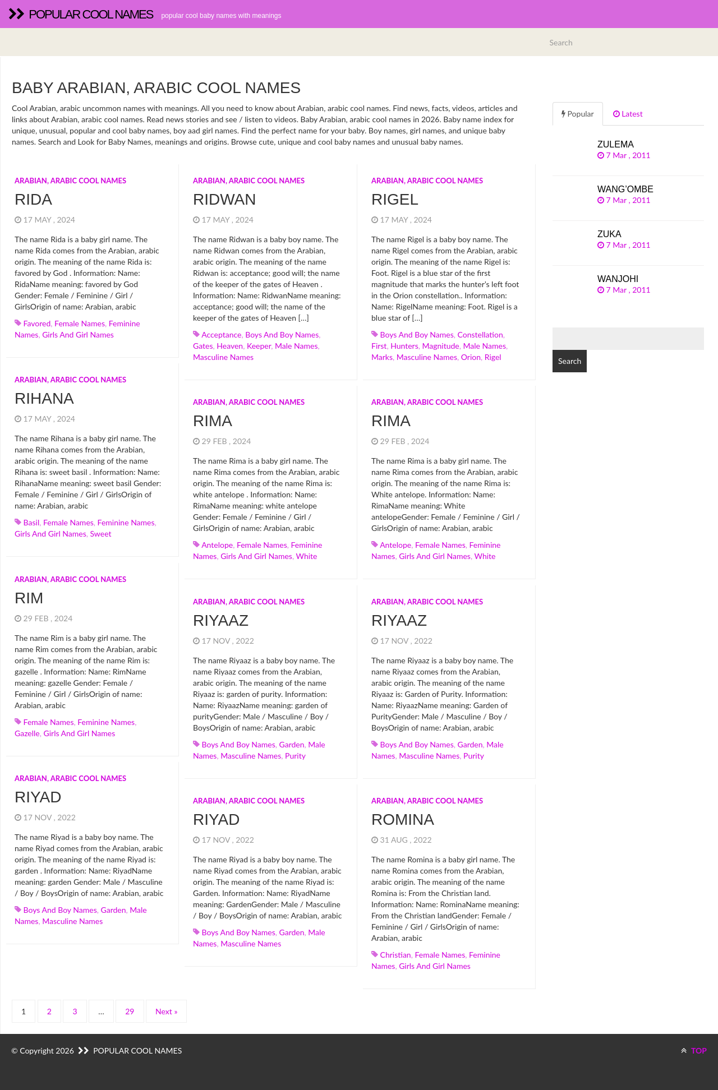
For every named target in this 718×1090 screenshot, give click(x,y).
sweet (100, 533)
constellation (480, 334)
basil (32, 522)
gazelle (27, 733)
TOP (694, 1050)
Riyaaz (220, 620)
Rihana (44, 398)
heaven (230, 345)
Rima (212, 420)
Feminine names (126, 522)
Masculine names (223, 357)
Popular (577, 113)
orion (471, 357)
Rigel (394, 199)
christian (395, 954)
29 (129, 1011)
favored (37, 323)
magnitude (440, 345)
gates (203, 345)
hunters (404, 345)
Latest (628, 113)
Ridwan (224, 199)
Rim (29, 598)
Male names (296, 345)
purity (295, 755)
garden (292, 744)
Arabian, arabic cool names (70, 180)
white (306, 556)
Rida (33, 199)
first (378, 345)
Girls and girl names (78, 334)
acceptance (221, 334)
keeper (259, 345)
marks (382, 357)
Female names (79, 323)
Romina (402, 819)
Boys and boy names (282, 334)
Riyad (38, 797)
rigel (493, 357)
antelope (217, 544)
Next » (166, 1011)
